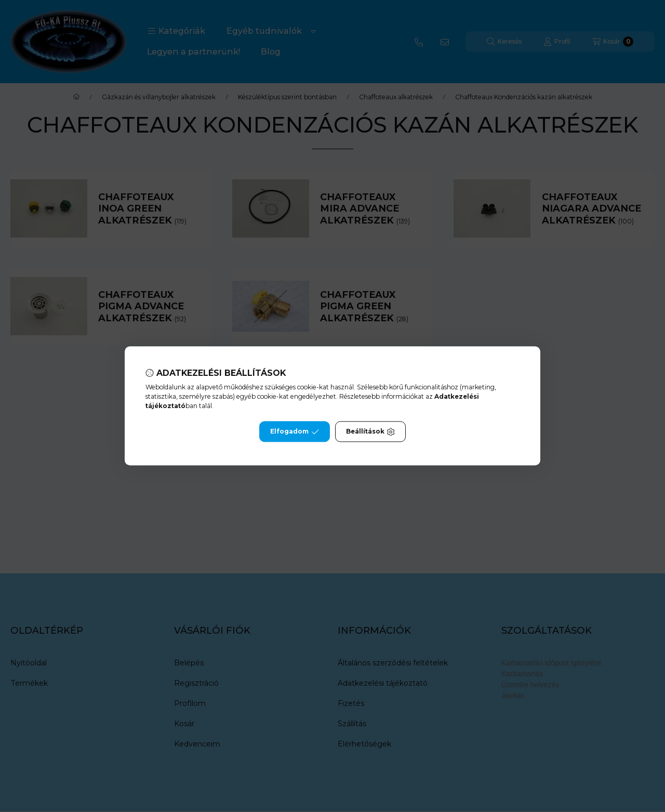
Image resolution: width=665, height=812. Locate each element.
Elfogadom (294, 432)
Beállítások (370, 432)
